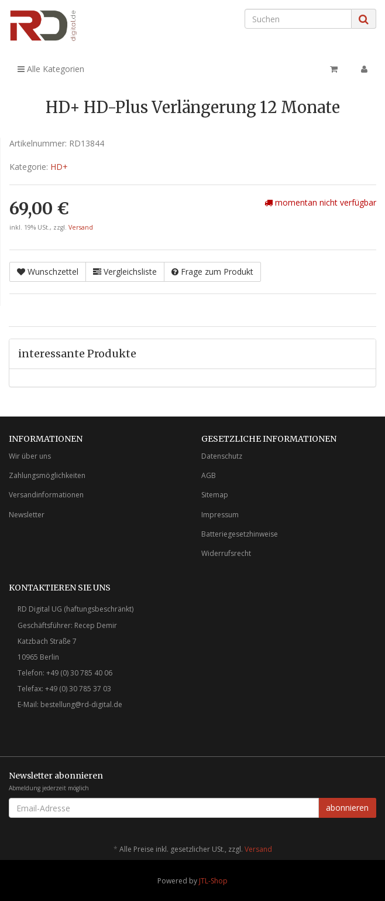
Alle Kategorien (51, 68)
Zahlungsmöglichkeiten (47, 475)
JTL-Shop (213, 881)
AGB (208, 475)
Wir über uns (30, 456)
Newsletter (26, 515)
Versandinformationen (46, 495)
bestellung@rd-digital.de (81, 704)
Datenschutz (221, 456)
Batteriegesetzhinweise (239, 534)
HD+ (59, 166)
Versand (80, 227)
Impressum (220, 515)
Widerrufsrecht (226, 553)
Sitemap (214, 495)
